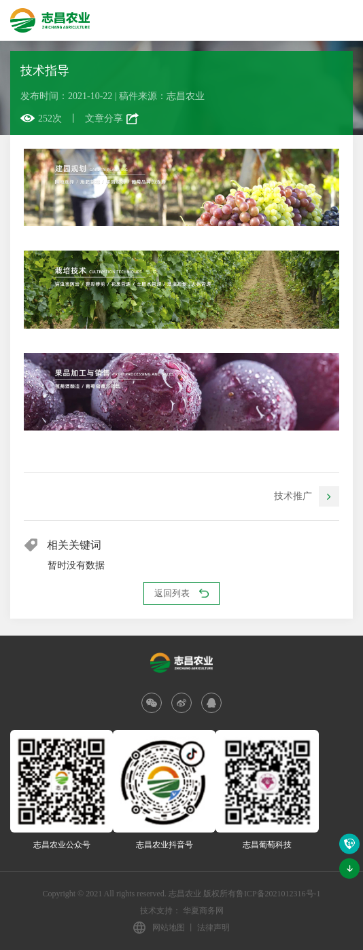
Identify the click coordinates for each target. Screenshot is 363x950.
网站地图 (168, 927)
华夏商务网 (203, 910)
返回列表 (181, 593)
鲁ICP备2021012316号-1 (278, 893)
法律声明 (213, 927)
